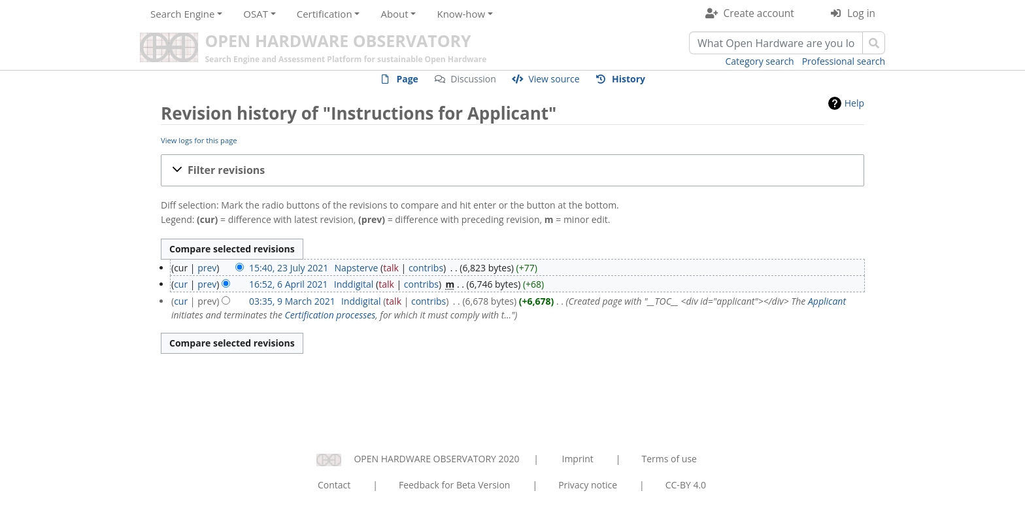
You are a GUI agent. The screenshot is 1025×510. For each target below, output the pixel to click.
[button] (512, 170)
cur (181, 284)
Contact (334, 485)
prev (206, 268)
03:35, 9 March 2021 (292, 301)
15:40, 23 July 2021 (288, 268)
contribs (426, 268)
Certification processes (330, 315)
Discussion (473, 79)
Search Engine (182, 13)
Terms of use (668, 458)
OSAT (255, 13)
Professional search (843, 61)
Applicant (827, 301)
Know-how (461, 13)
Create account (759, 13)
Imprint (578, 458)
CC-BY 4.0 (685, 485)
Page (407, 79)
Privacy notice (587, 485)
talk (391, 268)
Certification (324, 13)
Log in (861, 13)
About (394, 13)
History (628, 79)
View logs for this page (199, 140)
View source (553, 79)
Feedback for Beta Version (455, 485)
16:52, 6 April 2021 (288, 284)
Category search (760, 61)
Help (854, 103)
